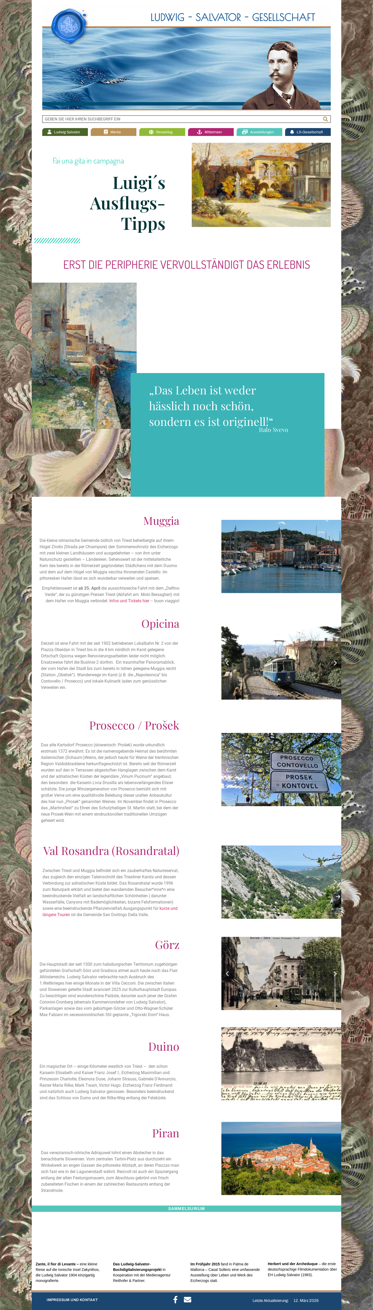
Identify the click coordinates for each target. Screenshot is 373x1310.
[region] (186, 57)
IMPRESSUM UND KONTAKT (72, 1300)
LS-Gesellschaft (308, 132)
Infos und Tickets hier (129, 600)
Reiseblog (162, 132)
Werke (114, 132)
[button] (227, 663)
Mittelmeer (211, 132)
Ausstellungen (259, 132)
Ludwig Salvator (65, 132)
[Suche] (326, 119)
